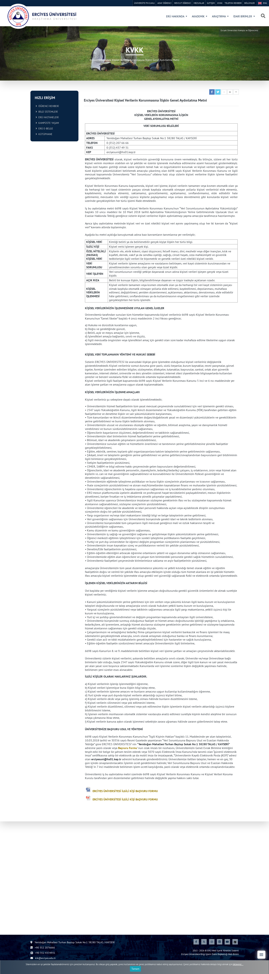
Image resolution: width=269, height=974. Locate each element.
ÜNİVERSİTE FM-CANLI (144, 3)
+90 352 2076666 (42, 947)
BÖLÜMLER (249, 3)
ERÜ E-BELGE (44, 128)
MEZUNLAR (199, 3)
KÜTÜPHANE (44, 134)
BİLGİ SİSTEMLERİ (47, 111)
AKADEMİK (198, 16)
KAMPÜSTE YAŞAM (47, 123)
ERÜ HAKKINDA (175, 16)
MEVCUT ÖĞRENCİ (182, 3)
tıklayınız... (238, 965)
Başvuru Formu (127, 748)
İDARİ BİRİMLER (243, 16)
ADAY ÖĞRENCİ (164, 3)
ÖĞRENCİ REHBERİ (47, 106)
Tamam (135, 969)
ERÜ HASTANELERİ (47, 117)
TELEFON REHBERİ (233, 3)
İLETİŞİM (211, 3)
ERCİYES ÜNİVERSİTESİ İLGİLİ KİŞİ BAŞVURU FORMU (125, 791)
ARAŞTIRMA (219, 16)
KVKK (219, 3)
